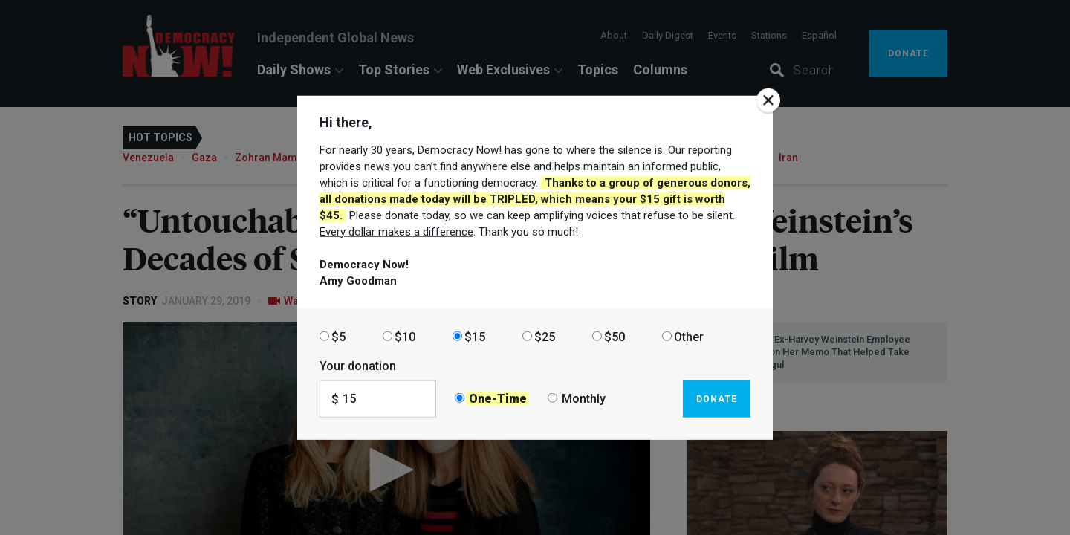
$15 (474, 336)
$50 (614, 336)
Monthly (584, 399)
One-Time (498, 399)
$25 (544, 336)
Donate (716, 398)
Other (689, 336)
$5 (338, 336)
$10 (405, 336)
